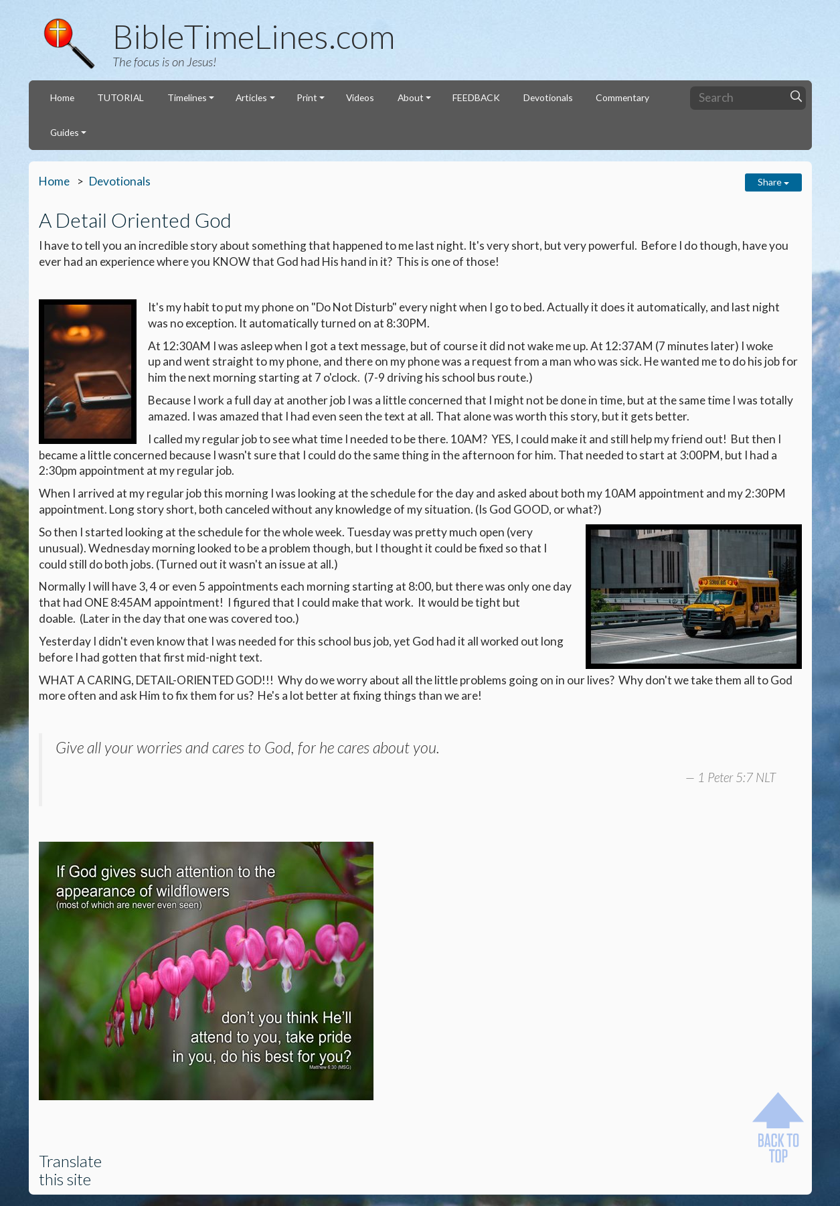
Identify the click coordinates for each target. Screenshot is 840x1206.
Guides (64, 132)
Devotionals (548, 97)
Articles (251, 97)
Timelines (187, 97)
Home (62, 97)
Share (773, 181)
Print (307, 97)
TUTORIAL (120, 97)
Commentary (622, 97)
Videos (360, 97)
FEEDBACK (476, 97)
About (411, 97)
